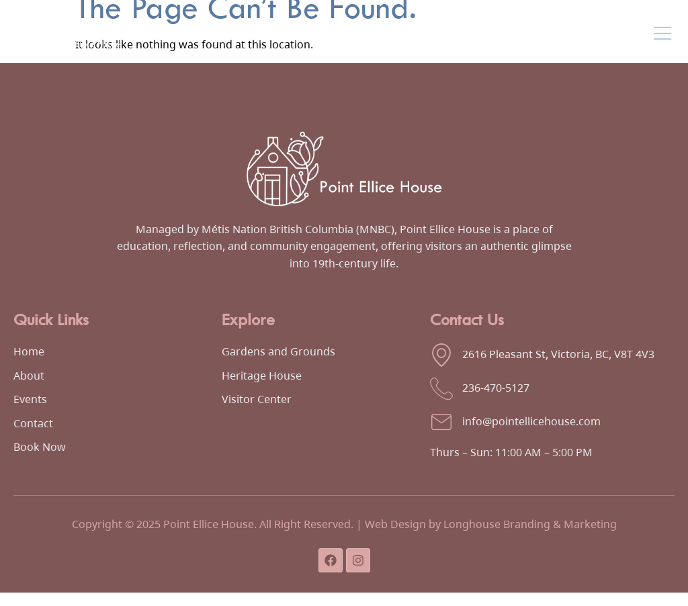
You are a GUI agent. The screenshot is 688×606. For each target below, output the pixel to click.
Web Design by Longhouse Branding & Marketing (491, 524)
